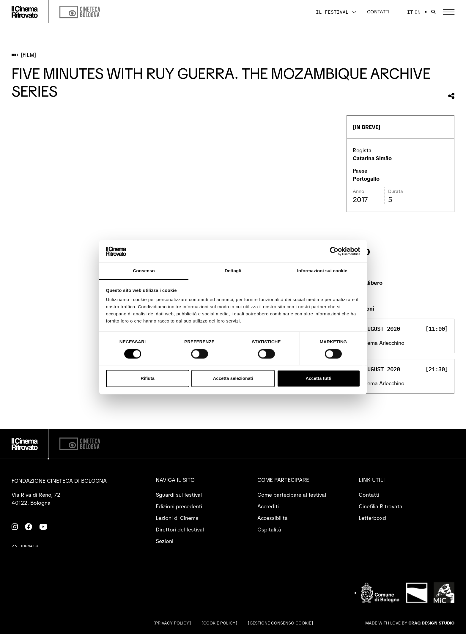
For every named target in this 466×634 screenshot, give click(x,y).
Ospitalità (269, 529)
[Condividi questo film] (451, 96)
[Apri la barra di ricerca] (433, 12)
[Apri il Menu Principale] (448, 12)
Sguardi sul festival (179, 494)
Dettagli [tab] (233, 270)
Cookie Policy (219, 623)
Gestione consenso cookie (280, 623)
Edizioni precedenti (179, 506)
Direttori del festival (180, 529)
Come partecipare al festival (291, 494)
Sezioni (164, 541)
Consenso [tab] (144, 270)
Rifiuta (148, 378)
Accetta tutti (318, 378)
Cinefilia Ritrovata (380, 506)
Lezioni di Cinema (177, 518)
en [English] (418, 12)
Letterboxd (372, 518)
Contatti (378, 12)
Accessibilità (272, 518)
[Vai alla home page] (25, 12)
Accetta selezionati (233, 378)
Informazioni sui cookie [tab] (322, 270)
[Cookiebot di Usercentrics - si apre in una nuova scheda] (334, 251)
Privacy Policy (172, 623)
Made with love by (409, 623)
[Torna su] (25, 546)
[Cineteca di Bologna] (79, 444)
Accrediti (268, 506)
